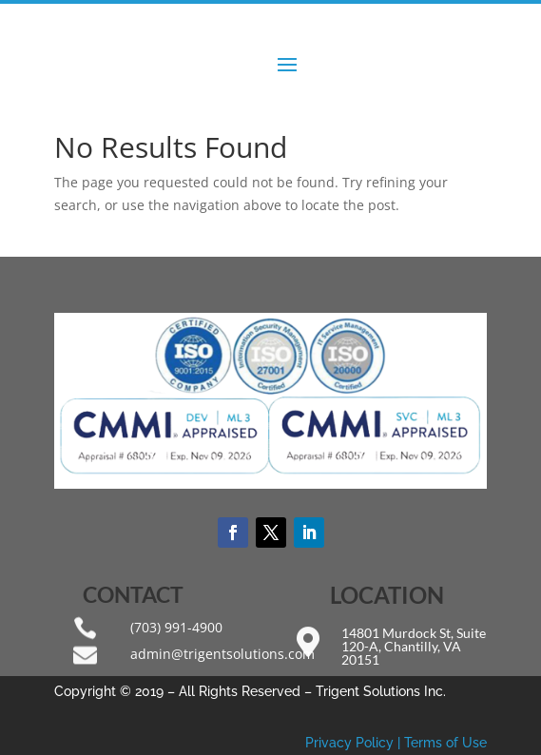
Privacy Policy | (354, 742)
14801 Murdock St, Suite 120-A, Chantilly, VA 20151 (413, 646)
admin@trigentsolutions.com (222, 654)
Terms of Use (445, 742)
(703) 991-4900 (176, 627)
